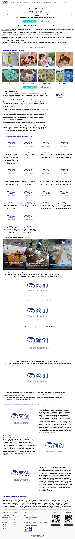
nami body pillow (33, 504)
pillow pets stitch (22, 507)
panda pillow (17, 500)
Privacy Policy (39, 536)
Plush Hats (4, 528)
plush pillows (31, 501)
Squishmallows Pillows (64, 67)
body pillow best (59, 503)
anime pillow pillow (61, 507)
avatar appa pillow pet (12, 509)
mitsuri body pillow (7, 507)
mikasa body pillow (42, 504)
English (14, 515)
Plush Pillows (46, 67)
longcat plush (51, 503)
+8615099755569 (33, 517)
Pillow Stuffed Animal (28, 67)
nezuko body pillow (51, 504)
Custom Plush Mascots (27, 2)
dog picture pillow (32, 500)
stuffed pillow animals (58, 506)
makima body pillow (25, 504)
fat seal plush (45, 503)
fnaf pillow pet (14, 503)
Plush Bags (36, 2)
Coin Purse (4, 524)
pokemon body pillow (36, 503)
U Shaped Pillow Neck (10, 83)
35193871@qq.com (32, 515)
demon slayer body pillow (47, 506)
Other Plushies (55, 2)
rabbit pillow (28, 503)
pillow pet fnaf (15, 507)
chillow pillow (17, 501)
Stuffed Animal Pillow (64, 83)
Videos (61, 2)
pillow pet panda (67, 506)
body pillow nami (42, 509)
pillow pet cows (41, 507)
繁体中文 (14, 524)
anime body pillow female (50, 507)
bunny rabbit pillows (52, 509)
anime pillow (5, 500)
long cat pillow (24, 500)
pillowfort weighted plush (60, 500)
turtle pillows (66, 503)
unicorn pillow (51, 500)
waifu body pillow (6, 503)
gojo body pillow (59, 504)
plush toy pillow (12, 506)
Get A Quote (29, 21)
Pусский (14, 517)
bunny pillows (21, 503)
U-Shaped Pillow (46, 83)
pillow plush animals (37, 506)
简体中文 (14, 522)
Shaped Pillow (10, 67)
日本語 (14, 519)
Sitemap (34, 536)
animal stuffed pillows (32, 507)
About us (66, 2)
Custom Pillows (42, 2)
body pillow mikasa (34, 509)
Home (12, 2)
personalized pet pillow (42, 500)
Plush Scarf (4, 526)
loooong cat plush (20, 506)
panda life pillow (24, 501)
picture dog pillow (15, 504)
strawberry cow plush (47, 501)
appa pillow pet (39, 501)
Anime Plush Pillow (28, 83)
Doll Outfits (48, 2)
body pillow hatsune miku (24, 509)
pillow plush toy (28, 506)
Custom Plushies (19, 2)
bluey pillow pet (65, 501)
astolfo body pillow (7, 504)
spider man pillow (57, 501)
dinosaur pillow (10, 501)
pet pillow (11, 500)
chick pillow (59, 509)
